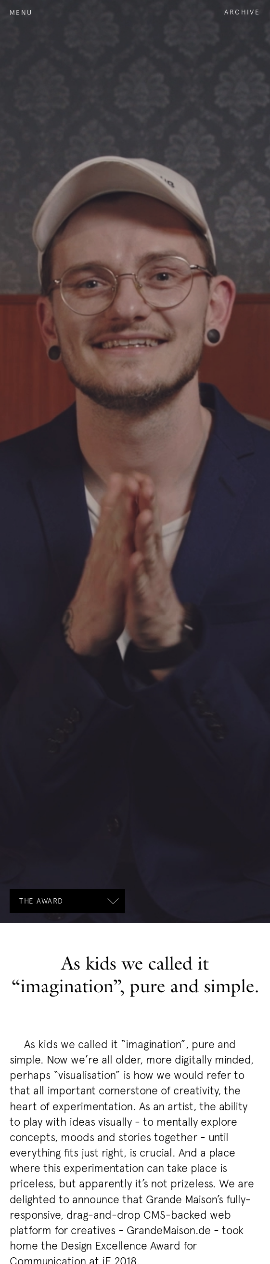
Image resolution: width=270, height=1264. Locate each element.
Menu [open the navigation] (21, 12)
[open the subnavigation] (67, 901)
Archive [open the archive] (242, 11)
